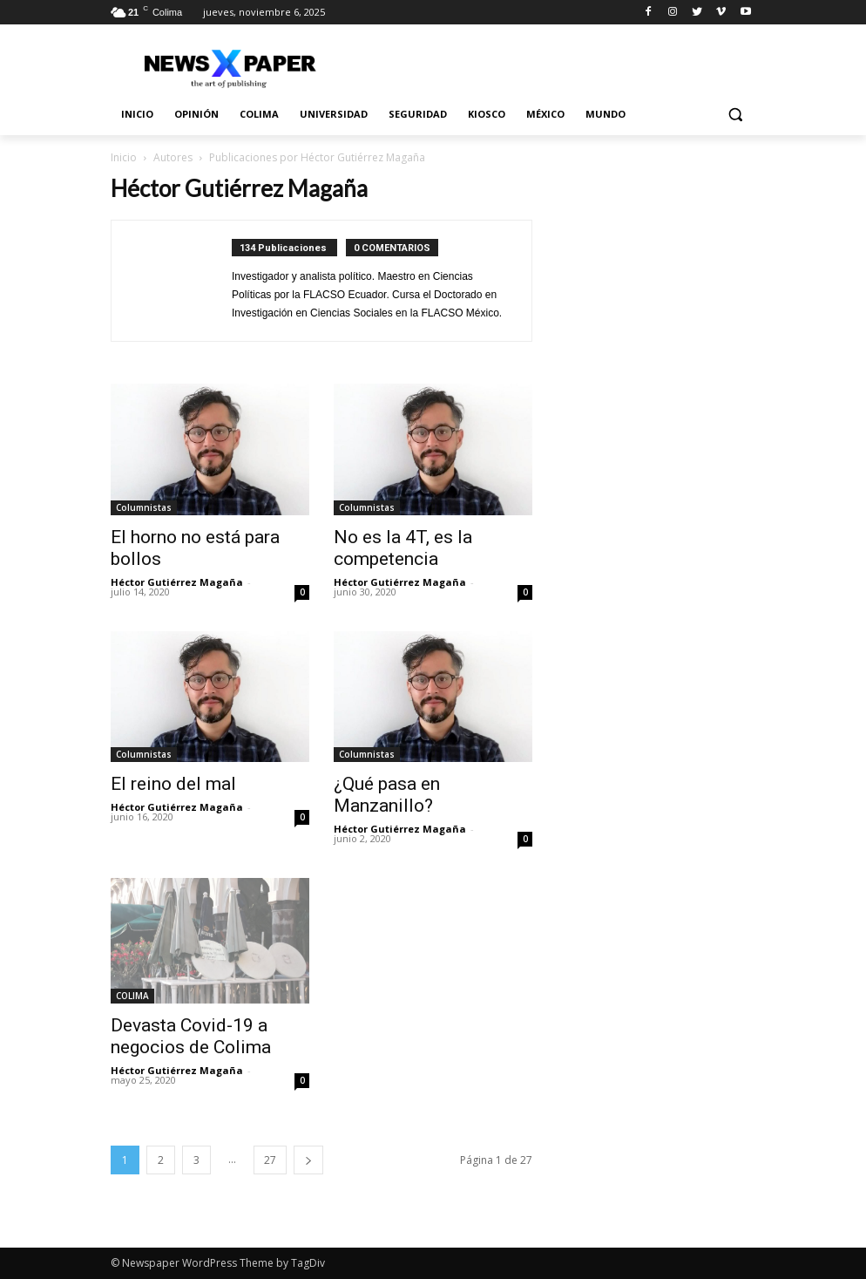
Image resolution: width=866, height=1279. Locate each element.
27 (270, 1160)
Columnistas (144, 507)
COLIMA (132, 996)
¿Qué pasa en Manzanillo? (387, 794)
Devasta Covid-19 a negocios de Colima (191, 1036)
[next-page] (308, 1160)
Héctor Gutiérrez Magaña (177, 581)
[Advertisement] (656, 262)
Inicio (124, 157)
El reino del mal (173, 783)
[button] (734, 114)
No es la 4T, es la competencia (403, 548)
